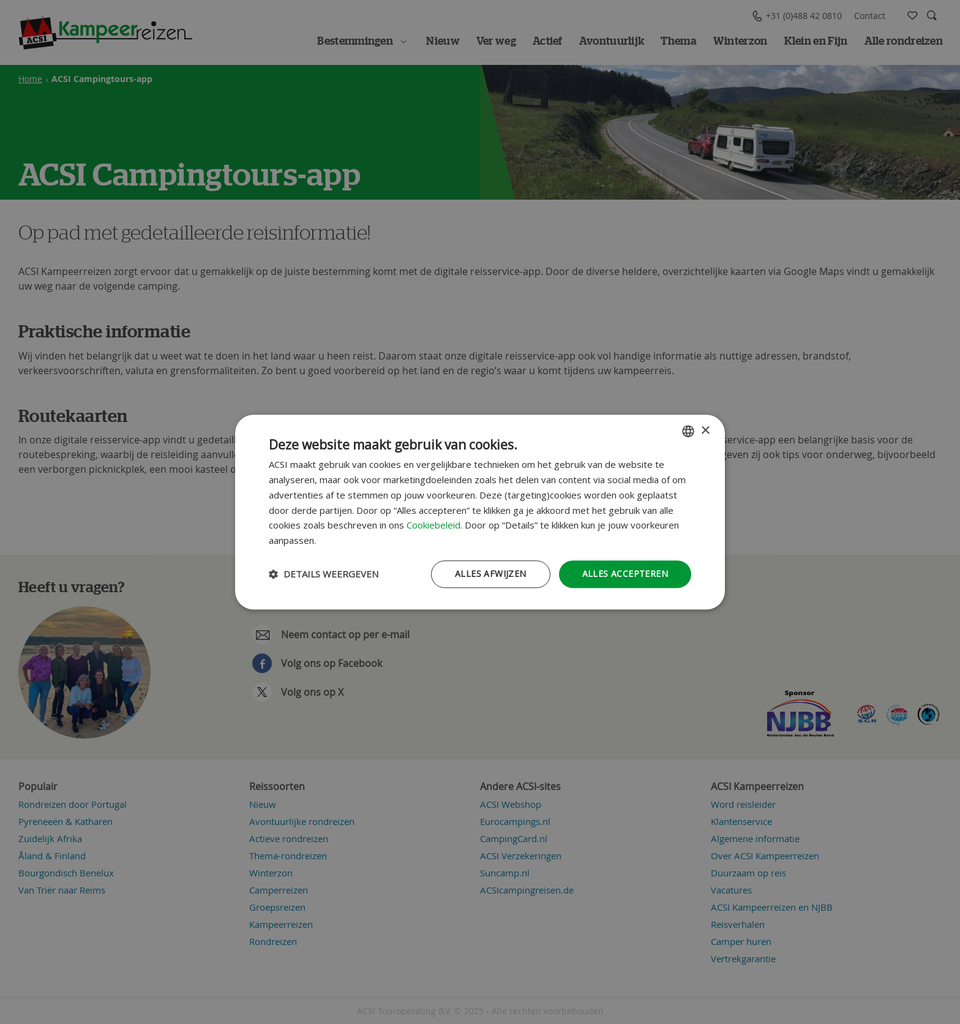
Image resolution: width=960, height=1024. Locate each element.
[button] (323, 573)
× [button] (705, 430)
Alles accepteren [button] (625, 573)
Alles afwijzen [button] (491, 573)
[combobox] (688, 431)
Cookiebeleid (433, 525)
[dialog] (480, 512)
